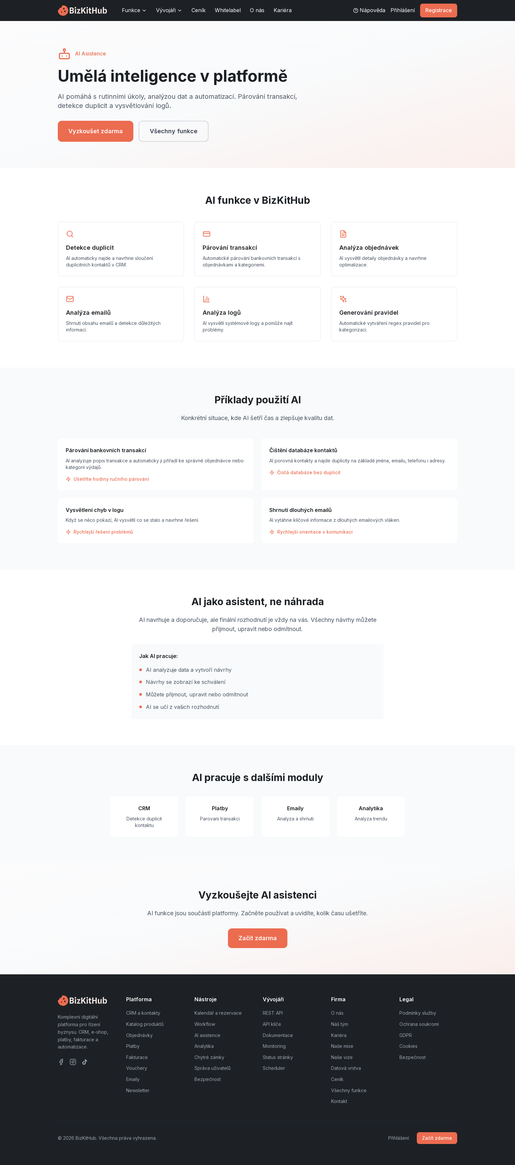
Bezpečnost (207, 1079)
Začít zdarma (257, 938)
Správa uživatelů (212, 1068)
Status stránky (278, 1057)
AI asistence (207, 1035)
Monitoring (274, 1046)
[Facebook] (61, 1062)
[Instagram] (73, 1062)
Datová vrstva (346, 1068)
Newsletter (137, 1090)
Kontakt (339, 1101)
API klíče (272, 1024)
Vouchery (136, 1068)
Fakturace (137, 1057)
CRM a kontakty (143, 1013)
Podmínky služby (417, 1013)
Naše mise (342, 1046)
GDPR (405, 1035)
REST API (273, 1013)
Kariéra (283, 10)
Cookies (408, 1046)
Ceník (198, 10)
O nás (257, 10)
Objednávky (139, 1035)
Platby (133, 1046)
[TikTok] (84, 1062)
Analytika (204, 1046)
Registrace (438, 10)
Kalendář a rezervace (218, 1013)
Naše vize (342, 1057)
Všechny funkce (173, 131)
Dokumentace (278, 1035)
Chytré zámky (209, 1057)
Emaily (133, 1079)
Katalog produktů (145, 1024)
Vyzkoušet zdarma (95, 131)
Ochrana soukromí (419, 1024)
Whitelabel (228, 10)
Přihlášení (403, 10)
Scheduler (274, 1068)
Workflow (204, 1024)
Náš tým (339, 1024)
